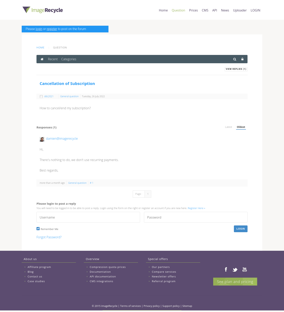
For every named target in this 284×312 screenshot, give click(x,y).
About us (30, 259)
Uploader (240, 10)
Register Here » (196, 208)
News (225, 10)
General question (69, 96)
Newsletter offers (164, 276)
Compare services (164, 271)
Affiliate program (39, 267)
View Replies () (236, 69)
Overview (92, 259)
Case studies (36, 281)
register (52, 29)
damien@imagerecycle (62, 138)
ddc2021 (48, 96)
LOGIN (255, 10)
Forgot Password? (49, 237)
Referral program (164, 281)
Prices (193, 10)
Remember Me (49, 229)
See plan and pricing (235, 281)
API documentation (103, 276)
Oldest (241, 127)
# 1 (91, 183)
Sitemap (187, 306)
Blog (31, 271)
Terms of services (130, 306)
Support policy (171, 306)
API (214, 10)
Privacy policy (152, 306)
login (39, 29)
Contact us (35, 276)
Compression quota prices (108, 267)
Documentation (100, 271)
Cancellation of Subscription (67, 83)
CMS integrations (101, 281)
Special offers (158, 259)
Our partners (161, 267)
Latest (228, 127)
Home (163, 10)
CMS (205, 10)
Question (178, 10)
